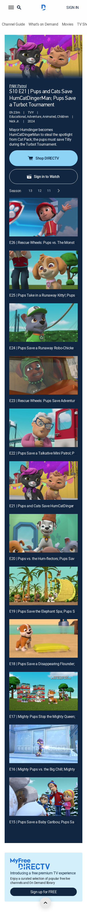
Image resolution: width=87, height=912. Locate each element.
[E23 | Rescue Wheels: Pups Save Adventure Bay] (43, 375)
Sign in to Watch (43, 176)
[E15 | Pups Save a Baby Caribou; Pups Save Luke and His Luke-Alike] (43, 796)
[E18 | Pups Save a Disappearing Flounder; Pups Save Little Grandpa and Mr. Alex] (43, 638)
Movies (67, 24)
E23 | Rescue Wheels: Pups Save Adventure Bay (46, 400)
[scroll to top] (45, 903)
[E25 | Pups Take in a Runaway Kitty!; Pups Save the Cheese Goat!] (43, 270)
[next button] (58, 190)
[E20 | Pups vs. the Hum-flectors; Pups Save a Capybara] (43, 533)
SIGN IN (72, 7)
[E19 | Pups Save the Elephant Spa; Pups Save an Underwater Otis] (43, 586)
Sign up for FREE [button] (43, 891)
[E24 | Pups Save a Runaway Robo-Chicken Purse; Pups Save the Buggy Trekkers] (43, 322)
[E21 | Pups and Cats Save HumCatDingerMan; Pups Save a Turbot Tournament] (43, 480)
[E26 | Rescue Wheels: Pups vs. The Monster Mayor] (43, 217)
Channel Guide (13, 24)
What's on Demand (43, 24)
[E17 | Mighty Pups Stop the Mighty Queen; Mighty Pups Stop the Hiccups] (43, 691)
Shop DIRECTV (43, 158)
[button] (11, 7)
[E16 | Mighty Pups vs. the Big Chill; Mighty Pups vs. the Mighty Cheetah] (43, 744)
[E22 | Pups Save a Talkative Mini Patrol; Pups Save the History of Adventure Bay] (43, 428)
